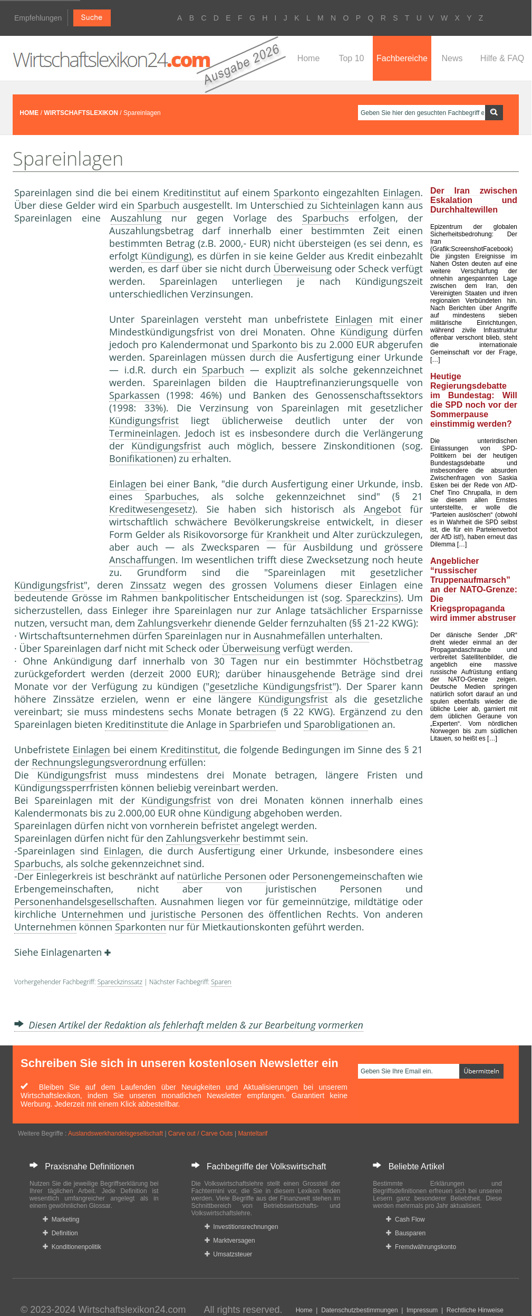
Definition (60, 1233)
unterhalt (348, 635)
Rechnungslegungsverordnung (99, 762)
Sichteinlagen (350, 205)
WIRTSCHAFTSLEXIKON (81, 113)
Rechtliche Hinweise (475, 1310)
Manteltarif (252, 1133)
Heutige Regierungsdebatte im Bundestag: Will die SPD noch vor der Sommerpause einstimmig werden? (473, 400)
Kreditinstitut (191, 192)
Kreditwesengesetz (150, 509)
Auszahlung (136, 218)
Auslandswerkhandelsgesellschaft (115, 1133)
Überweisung (303, 268)
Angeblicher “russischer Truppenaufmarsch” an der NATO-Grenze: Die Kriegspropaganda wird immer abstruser (473, 589)
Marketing (61, 1219)
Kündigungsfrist (144, 420)
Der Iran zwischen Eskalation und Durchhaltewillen (473, 200)
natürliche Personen (222, 876)
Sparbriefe (252, 724)
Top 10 (351, 58)
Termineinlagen (143, 433)
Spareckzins (372, 597)
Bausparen (405, 1233)
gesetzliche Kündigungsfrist (270, 686)
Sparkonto (297, 192)
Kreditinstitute (136, 724)
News (451, 58)
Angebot (382, 509)
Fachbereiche (402, 58)
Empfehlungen (38, 18)
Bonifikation (135, 458)
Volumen (294, 585)
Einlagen (401, 192)
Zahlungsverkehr (175, 623)
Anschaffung (137, 559)
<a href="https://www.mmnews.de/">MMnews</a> (56, 400)
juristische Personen (197, 914)
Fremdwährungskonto (421, 1247)
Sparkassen (134, 395)
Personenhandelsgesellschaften (84, 901)
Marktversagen (230, 1240)
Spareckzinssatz (120, 981)
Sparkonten (140, 926)
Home (308, 58)
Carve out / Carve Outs (200, 1133)
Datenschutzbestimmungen (359, 1310)
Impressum (422, 1310)
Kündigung (165, 255)
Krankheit (288, 534)
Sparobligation (336, 724)
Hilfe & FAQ (502, 58)
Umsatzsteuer (229, 1254)
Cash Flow (405, 1219)
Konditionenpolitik (72, 1247)
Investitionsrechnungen (241, 1227)
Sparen (221, 981)
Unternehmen (92, 914)
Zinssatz (148, 585)
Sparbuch (159, 205)
